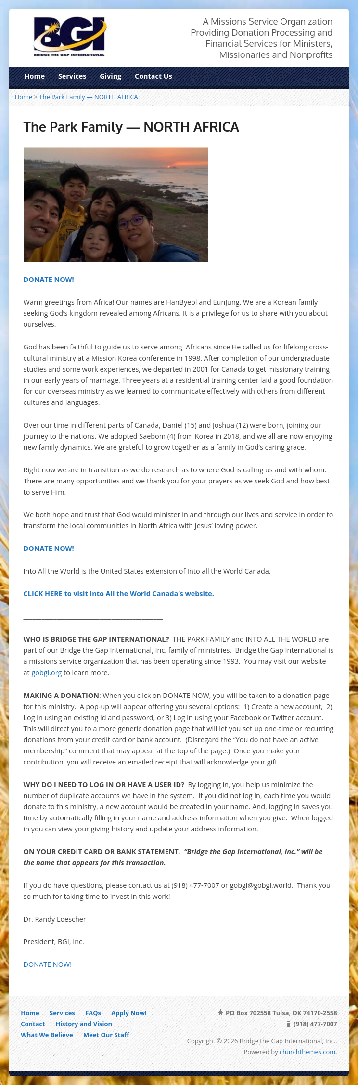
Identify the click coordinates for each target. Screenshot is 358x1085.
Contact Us (153, 75)
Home (35, 75)
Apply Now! (128, 1012)
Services (72, 75)
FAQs (93, 1012)
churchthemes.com (307, 1051)
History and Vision (83, 1023)
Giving (110, 75)
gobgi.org (47, 672)
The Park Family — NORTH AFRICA (88, 97)
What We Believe (47, 1035)
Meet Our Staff (106, 1035)
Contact (33, 1023)
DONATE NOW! (48, 964)
